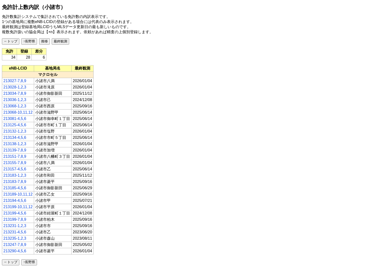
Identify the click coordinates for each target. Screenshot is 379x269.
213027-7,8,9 (14, 81)
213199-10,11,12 (18, 207)
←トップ (10, 41)
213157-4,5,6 (14, 169)
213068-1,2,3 (14, 106)
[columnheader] (18, 68)
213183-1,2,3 (14, 175)
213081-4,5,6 (14, 119)
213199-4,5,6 (14, 213)
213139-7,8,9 (14, 150)
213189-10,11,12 (18, 194)
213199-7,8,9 (14, 219)
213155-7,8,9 (14, 163)
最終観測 (60, 41)
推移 (44, 41)
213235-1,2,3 (14, 238)
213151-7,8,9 (14, 156)
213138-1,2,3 (14, 144)
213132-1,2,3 (14, 131)
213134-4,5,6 (14, 137)
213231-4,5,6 (14, 232)
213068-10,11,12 (18, 112)
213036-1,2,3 (14, 100)
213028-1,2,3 (14, 87)
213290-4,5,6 (14, 251)
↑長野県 (29, 41)
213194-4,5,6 (14, 200)
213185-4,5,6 (14, 188)
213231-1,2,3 (14, 226)
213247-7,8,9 (14, 245)
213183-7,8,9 (14, 182)
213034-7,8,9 (14, 93)
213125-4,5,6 (14, 125)
